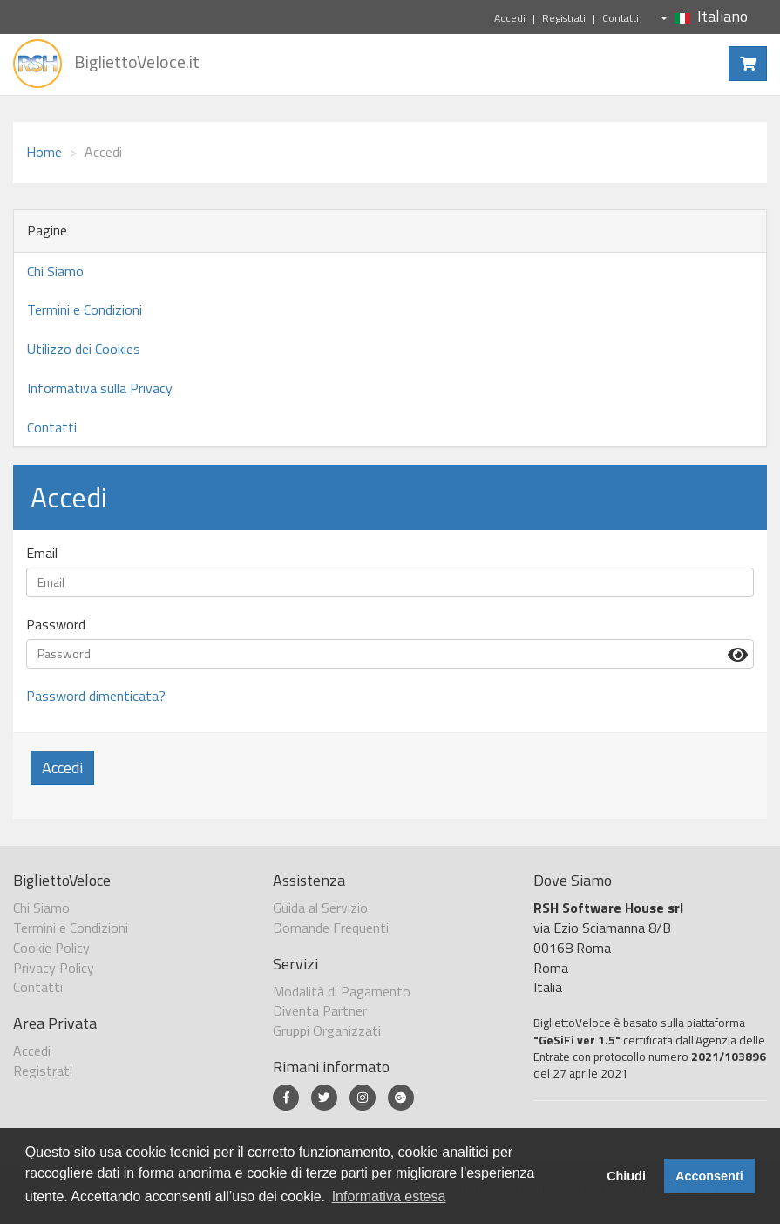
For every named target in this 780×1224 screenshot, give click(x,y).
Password (55, 625)
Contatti (620, 18)
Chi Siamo (55, 271)
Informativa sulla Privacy (100, 387)
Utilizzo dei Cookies (83, 348)
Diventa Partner (320, 1010)
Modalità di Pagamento (341, 991)
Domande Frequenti (331, 927)
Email (42, 553)
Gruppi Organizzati (327, 1030)
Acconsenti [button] (709, 1176)
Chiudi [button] (626, 1176)
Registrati (564, 18)
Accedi (510, 18)
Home (44, 151)
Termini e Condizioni (84, 309)
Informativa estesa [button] (389, 1196)
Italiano (704, 16)
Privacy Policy (53, 967)
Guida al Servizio (320, 907)
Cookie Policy (51, 947)
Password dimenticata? (96, 695)
